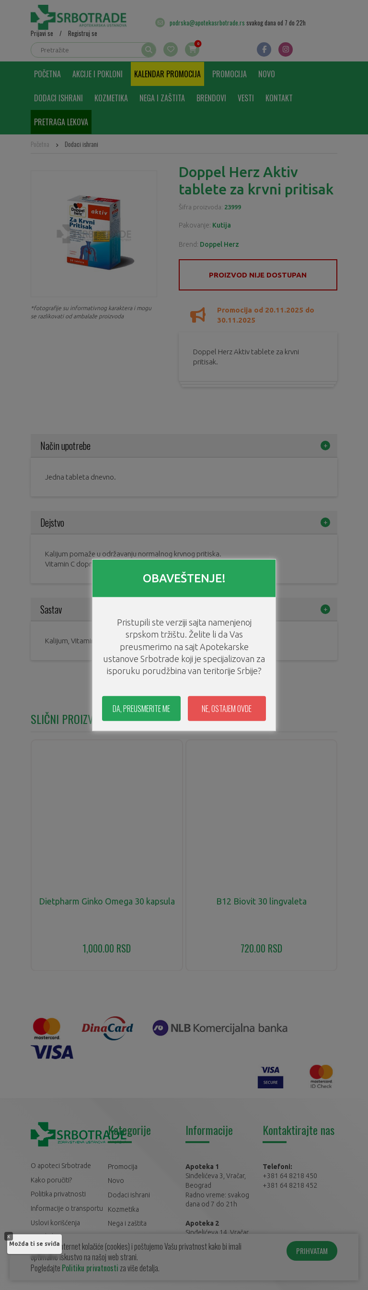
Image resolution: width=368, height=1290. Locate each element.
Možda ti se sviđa (34, 1244)
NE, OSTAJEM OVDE (227, 708)
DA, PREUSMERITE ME (141, 708)
